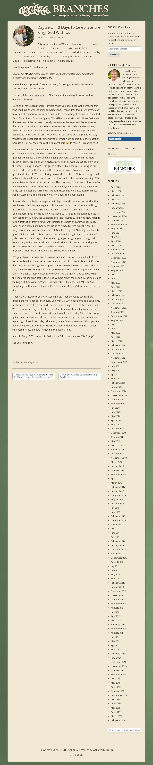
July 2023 (115, 274)
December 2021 (118, 353)
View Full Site (76, 755)
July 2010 (115, 678)
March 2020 (116, 424)
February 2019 (118, 449)
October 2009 (117, 691)
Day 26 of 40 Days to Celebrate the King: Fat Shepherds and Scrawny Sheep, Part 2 (33, 376)
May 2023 (115, 282)
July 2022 (115, 324)
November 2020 (119, 395)
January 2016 (117, 503)
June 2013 (115, 570)
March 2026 (116, 191)
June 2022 (115, 328)
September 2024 (119, 224)
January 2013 (117, 586)
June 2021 (115, 366)
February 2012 (118, 624)
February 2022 (118, 345)
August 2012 (117, 607)
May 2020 (115, 416)
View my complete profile (120, 132)
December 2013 (118, 549)
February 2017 (118, 486)
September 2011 (119, 628)
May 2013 (115, 574)
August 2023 (117, 270)
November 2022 (119, 307)
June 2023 (115, 278)
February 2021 (118, 382)
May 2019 (115, 441)
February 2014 (118, 541)
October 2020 (117, 399)
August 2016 (117, 499)
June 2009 (115, 703)
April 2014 (115, 536)
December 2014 (118, 520)
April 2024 (115, 241)
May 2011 (115, 641)
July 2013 (115, 566)
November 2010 (119, 666)
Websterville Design (103, 749)
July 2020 (115, 407)
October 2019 (117, 436)
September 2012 (119, 603)
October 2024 (117, 220)
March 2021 (116, 378)
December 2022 (118, 303)
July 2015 (115, 507)
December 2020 (118, 391)
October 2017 (117, 470)
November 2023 (119, 261)
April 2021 (115, 374)
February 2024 (118, 249)
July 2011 (115, 636)
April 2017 (115, 478)
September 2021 (119, 361)
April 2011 (115, 645)
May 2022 (115, 332)
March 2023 (116, 291)
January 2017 (117, 491)
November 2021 (119, 357)
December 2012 (118, 591)
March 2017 (116, 482)
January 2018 (117, 466)
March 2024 (116, 245)
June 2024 (115, 232)
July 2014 (115, 528)
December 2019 (118, 432)
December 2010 (118, 661)
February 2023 (118, 295)
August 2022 (117, 320)
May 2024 (115, 236)
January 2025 (117, 207)
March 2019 (116, 445)
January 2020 (117, 428)
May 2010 (115, 682)
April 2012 (115, 616)
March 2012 (116, 620)
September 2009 (119, 695)
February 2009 (118, 720)
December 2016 (118, 495)
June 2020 (115, 411)
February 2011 (118, 653)
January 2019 (117, 453)
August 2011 (117, 632)
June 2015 (115, 511)
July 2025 (115, 199)
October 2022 (117, 311)
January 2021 (117, 386)
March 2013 (116, 578)
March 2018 (116, 461)
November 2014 (119, 524)
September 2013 (119, 557)
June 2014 (115, 532)
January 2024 (117, 253)
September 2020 (119, 403)
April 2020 (115, 420)
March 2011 (116, 649)
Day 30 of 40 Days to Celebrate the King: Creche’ (78, 376)
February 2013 (118, 582)
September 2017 (119, 474)
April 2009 (115, 711)
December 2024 (118, 211)
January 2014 (117, 545)
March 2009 (116, 716)
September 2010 (119, 674)
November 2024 (119, 216)
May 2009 (115, 707)
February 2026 (118, 195)
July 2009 (115, 699)
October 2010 (117, 670)
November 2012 (119, 595)
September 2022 (119, 316)
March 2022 (116, 341)
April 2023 (115, 286)
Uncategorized (31, 362)
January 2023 (117, 299)
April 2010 (115, 686)
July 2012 (115, 611)
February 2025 (118, 203)
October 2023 (117, 266)
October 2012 (117, 599)
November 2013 (119, 553)
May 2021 (115, 370)
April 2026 (115, 186)
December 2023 (118, 257)
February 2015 (118, 516)
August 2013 (117, 561)
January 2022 (117, 349)
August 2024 (117, 228)
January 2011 (117, 657)
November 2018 (119, 457)
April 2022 (115, 336)
